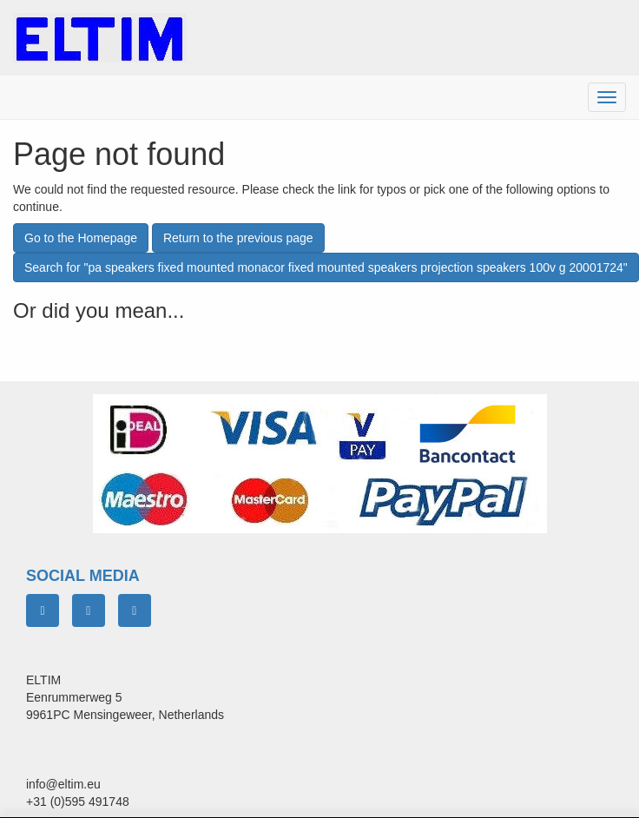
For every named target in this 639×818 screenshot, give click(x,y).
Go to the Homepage (80, 238)
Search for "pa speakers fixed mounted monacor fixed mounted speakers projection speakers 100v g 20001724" (326, 267)
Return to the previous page (238, 238)
